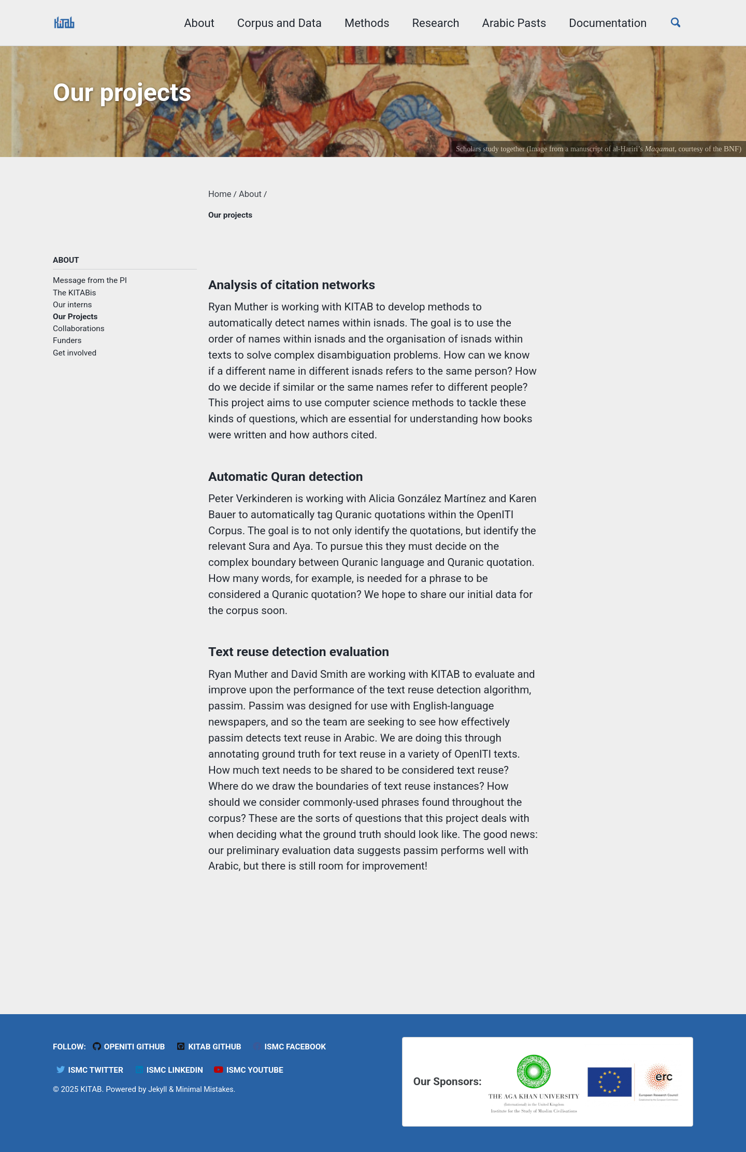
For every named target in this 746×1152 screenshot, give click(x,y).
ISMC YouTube (258, 1069)
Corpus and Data (274, 23)
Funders (67, 347)
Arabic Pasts (509, 23)
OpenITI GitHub (133, 1046)
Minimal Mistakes (208, 1088)
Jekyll (158, 1088)
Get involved (74, 359)
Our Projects (75, 323)
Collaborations (79, 335)
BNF (730, 152)
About (194, 23)
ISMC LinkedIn (174, 1069)
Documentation (602, 23)
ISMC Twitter (91, 1069)
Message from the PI (90, 287)
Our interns (72, 311)
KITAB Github (217, 1046)
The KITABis (74, 299)
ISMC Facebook (301, 1046)
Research (430, 23)
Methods (361, 23)
